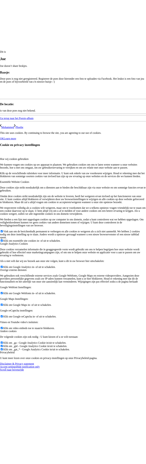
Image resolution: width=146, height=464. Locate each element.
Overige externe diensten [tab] (13, 270)
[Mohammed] (7, 127)
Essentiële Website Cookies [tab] (14, 181)
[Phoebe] (18, 127)
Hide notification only (28, 366)
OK (2, 138)
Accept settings (8, 366)
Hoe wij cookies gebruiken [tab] (14, 159)
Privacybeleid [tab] (7, 352)
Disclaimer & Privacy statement (17, 363)
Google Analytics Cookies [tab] (14, 243)
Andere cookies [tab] (8, 331)
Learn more (10, 138)
